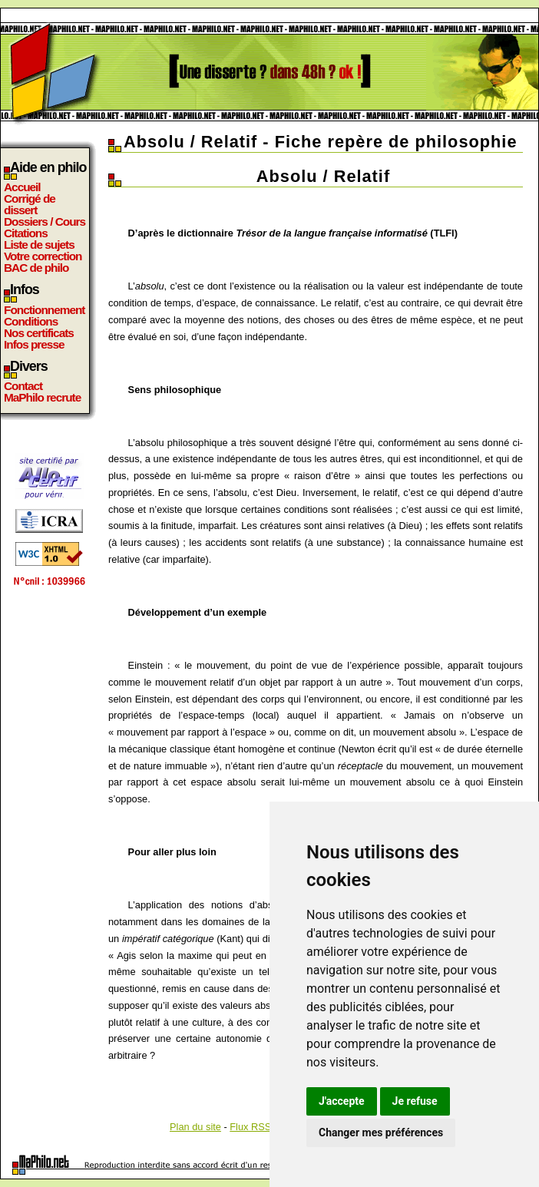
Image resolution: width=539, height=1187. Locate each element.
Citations (26, 233)
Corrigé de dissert (29, 204)
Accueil (22, 187)
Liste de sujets (39, 244)
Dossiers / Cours (44, 221)
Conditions (31, 321)
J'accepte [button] (342, 1101)
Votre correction (43, 256)
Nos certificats (39, 333)
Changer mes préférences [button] (381, 1132)
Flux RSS (250, 1126)
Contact (23, 386)
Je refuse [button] (415, 1101)
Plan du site (195, 1126)
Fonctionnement (44, 310)
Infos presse (34, 344)
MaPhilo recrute (42, 397)
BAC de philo (36, 267)
